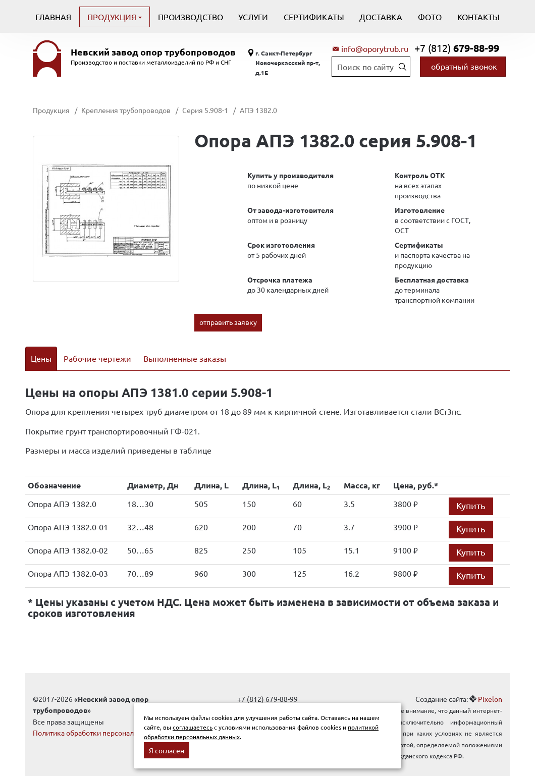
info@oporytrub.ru (374, 48)
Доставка (380, 17)
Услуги (253, 17)
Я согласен (166, 750)
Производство (190, 17)
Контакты (478, 17)
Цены (41, 358)
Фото (430, 17)
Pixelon (490, 685)
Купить (471, 492)
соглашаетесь (192, 727)
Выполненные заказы (184, 358)
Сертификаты (314, 17)
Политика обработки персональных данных (105, 720)
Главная (53, 17)
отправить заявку (228, 321)
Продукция (112, 17)
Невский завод (153, 52)
